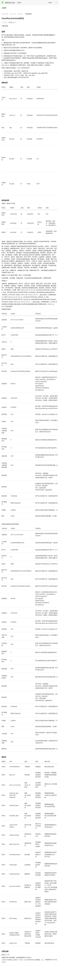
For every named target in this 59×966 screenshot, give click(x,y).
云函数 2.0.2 (12, 22)
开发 (50, 2)
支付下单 (7, 954)
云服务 (4, 8)
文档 (19, 68)
